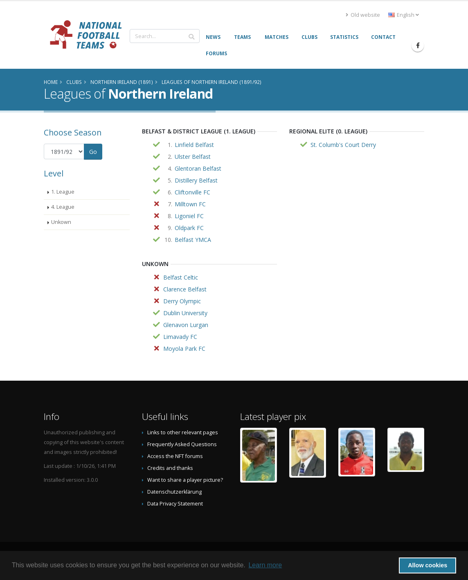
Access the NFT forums (175, 456)
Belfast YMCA (193, 240)
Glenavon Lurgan (185, 325)
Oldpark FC (189, 228)
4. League (62, 206)
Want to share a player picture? (185, 479)
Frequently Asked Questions (182, 444)
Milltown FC (190, 204)
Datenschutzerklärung (174, 491)
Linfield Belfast (194, 145)
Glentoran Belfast (198, 168)
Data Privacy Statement (175, 503)
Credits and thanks (170, 468)
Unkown (61, 222)
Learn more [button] (265, 565)
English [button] (403, 14)
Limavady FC (180, 337)
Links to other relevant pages (182, 432)
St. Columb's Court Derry (343, 145)
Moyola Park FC (184, 348)
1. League (62, 191)
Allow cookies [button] (427, 565)
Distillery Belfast (196, 180)
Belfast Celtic (180, 277)
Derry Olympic (182, 301)
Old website (363, 14)
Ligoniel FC (189, 216)
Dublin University (185, 313)
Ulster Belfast (193, 156)
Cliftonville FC (192, 192)
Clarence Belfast (185, 289)
